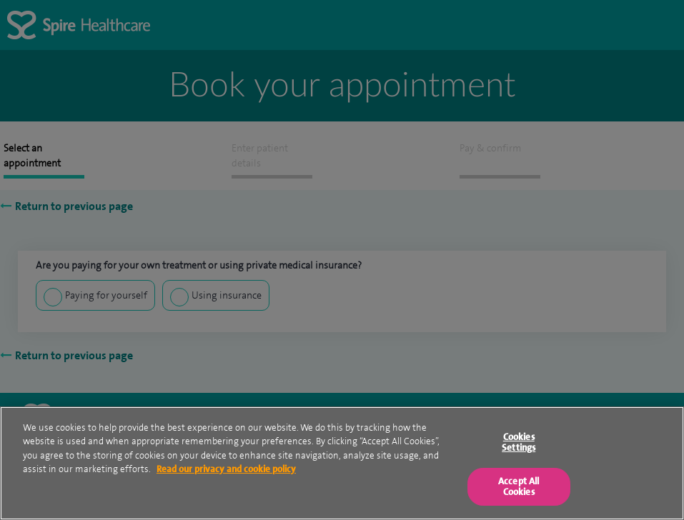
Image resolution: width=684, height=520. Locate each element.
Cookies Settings (518, 442)
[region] (342, 463)
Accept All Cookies (518, 487)
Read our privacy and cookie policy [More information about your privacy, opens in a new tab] (226, 469)
